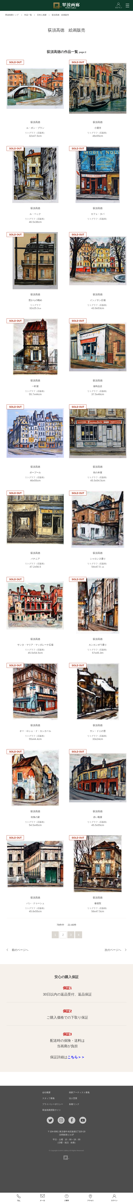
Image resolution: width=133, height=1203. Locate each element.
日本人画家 (42, 15)
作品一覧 (28, 15)
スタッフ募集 (48, 1098)
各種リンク (74, 1104)
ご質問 (66, 1198)
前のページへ (20, 950)
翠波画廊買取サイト (51, 1110)
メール (43, 1198)
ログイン (114, 1198)
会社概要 (46, 1092)
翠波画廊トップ (12, 15)
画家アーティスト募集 (79, 1092)
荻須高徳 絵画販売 (60, 15)
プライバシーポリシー (52, 1104)
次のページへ (113, 950)
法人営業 (73, 1098)
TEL (18, 1198)
